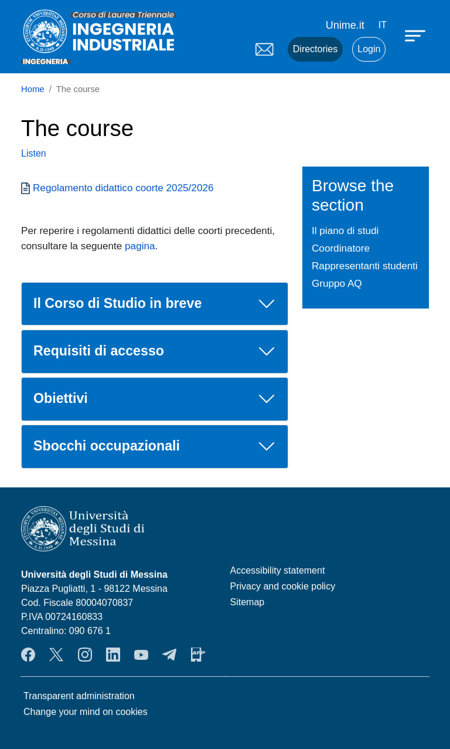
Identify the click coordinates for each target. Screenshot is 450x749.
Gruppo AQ (337, 283)
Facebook (28, 655)
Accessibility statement (277, 570)
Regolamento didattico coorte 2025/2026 (123, 188)
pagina (140, 246)
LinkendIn (113, 655)
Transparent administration (79, 696)
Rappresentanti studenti (365, 266)
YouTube (141, 655)
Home (33, 89)
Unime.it (345, 25)
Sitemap (247, 602)
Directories (315, 49)
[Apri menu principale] (416, 35)
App (198, 655)
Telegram (169, 655)
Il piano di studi (345, 230)
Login (368, 49)
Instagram (85, 655)
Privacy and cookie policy (283, 586)
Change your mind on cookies (85, 712)
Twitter (56, 655)
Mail (264, 49)
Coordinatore (341, 248)
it (383, 25)
